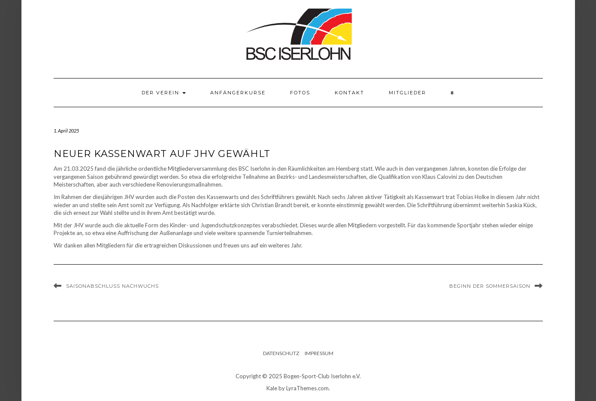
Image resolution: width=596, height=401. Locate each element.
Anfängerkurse (238, 93)
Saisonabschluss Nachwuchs (112, 286)
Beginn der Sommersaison (489, 286)
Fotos (300, 93)
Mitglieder (407, 93)
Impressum (319, 353)
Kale (271, 388)
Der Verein (164, 93)
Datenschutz (281, 353)
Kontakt (349, 93)
